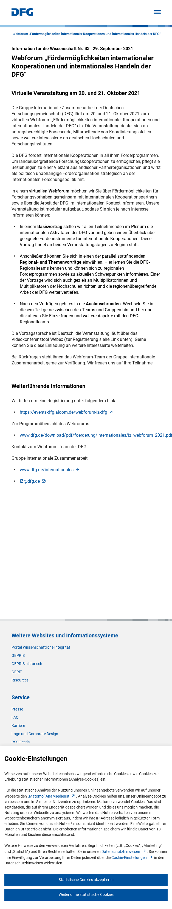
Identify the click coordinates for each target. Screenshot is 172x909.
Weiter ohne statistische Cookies (86, 894)
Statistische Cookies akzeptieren (86, 880)
